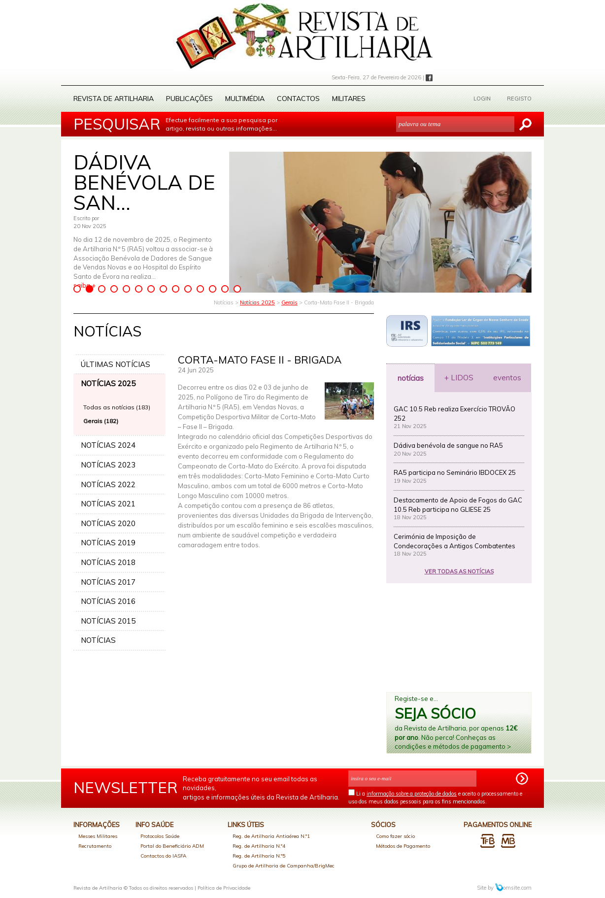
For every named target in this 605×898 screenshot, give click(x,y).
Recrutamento (94, 846)
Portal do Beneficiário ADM (172, 846)
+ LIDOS (458, 377)
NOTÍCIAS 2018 (108, 562)
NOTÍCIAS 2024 (108, 445)
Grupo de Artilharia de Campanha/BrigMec (284, 866)
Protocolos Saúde (159, 836)
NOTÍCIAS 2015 (108, 621)
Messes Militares (97, 836)
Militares (349, 98)
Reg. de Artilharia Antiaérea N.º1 (271, 836)
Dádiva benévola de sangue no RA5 (448, 445)
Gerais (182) (100, 421)
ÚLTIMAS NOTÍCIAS (115, 364)
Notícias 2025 (257, 302)
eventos (507, 377)
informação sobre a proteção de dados (412, 793)
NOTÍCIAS (98, 640)
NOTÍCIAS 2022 (108, 484)
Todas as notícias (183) (116, 407)
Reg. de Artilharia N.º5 (259, 856)
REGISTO (519, 98)
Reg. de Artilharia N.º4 (259, 846)
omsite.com (513, 887)
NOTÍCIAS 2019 (108, 542)
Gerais (289, 302)
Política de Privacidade (224, 888)
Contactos (298, 98)
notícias (411, 378)
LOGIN (482, 98)
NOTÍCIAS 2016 (108, 601)
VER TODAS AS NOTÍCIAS (459, 571)
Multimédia (245, 98)
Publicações (189, 98)
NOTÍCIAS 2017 (108, 582)
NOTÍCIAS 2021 (108, 503)
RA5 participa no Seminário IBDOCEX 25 (455, 472)
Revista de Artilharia (113, 98)
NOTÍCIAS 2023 (108, 464)
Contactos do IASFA (163, 856)
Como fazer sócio (395, 836)
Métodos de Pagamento (403, 846)
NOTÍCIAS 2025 (108, 383)
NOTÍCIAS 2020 (108, 523)
